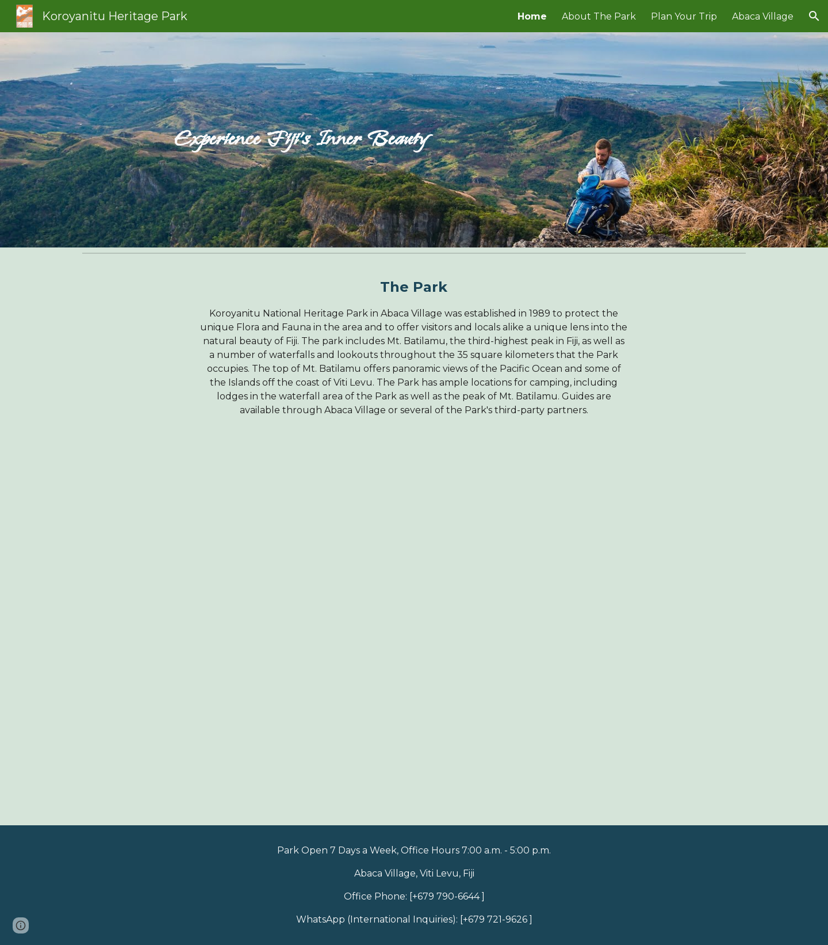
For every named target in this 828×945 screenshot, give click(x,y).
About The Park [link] (599, 16)
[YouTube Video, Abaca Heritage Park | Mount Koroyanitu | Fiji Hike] (414, 630)
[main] (300, 140)
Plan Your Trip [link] (684, 16)
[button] (814, 16)
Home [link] (532, 16)
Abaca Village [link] (762, 16)
